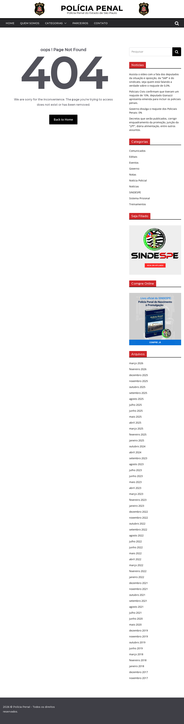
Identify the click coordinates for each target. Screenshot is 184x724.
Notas (132, 174)
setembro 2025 (138, 393)
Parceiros (80, 23)
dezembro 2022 (138, 511)
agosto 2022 (136, 535)
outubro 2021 (137, 595)
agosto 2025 (136, 399)
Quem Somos (29, 23)
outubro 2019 (137, 642)
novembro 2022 (138, 517)
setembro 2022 (138, 529)
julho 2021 (135, 612)
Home (10, 23)
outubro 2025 (137, 387)
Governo (134, 168)
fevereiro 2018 (137, 660)
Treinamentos (137, 204)
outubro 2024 (137, 446)
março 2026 (136, 363)
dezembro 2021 (138, 583)
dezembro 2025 (138, 375)
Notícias (134, 186)
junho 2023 (136, 476)
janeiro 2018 (136, 666)
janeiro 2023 (136, 505)
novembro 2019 (138, 636)
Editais (133, 156)
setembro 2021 (138, 600)
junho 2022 (136, 547)
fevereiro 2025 (137, 434)
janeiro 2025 (136, 440)
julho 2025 (135, 404)
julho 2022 (135, 541)
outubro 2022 (137, 523)
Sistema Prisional (139, 198)
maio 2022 (135, 553)
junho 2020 (136, 618)
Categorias (54, 23)
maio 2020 (135, 624)
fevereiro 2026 (137, 369)
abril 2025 (135, 422)
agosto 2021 (136, 606)
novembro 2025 (138, 381)
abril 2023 (135, 488)
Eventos (134, 162)
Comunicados (137, 150)
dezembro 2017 (138, 672)
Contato (101, 23)
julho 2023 (135, 470)
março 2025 (136, 428)
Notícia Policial (138, 180)
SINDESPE (135, 192)
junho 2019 (136, 648)
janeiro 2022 (136, 577)
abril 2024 (135, 452)
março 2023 (136, 494)
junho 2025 (136, 410)
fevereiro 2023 (137, 500)
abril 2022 (135, 559)
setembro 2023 (138, 458)
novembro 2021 (138, 589)
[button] (65, 23)
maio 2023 (135, 482)
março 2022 (136, 565)
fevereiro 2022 (137, 571)
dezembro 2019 (138, 630)
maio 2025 (135, 416)
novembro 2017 (138, 678)
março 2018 (136, 654)
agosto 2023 (136, 464)
